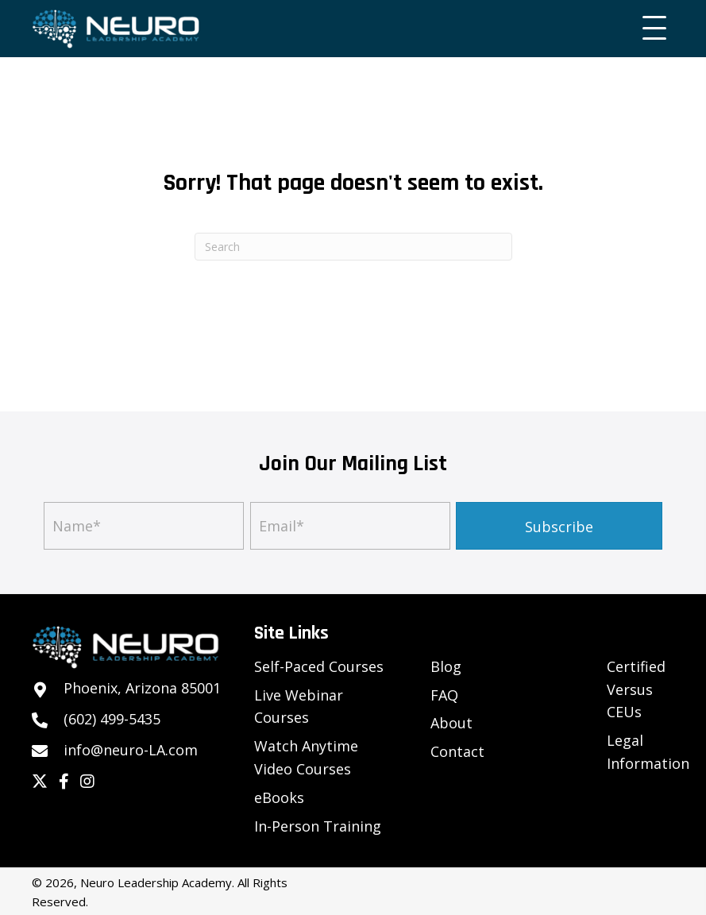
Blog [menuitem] (445, 666)
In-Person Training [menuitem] (317, 826)
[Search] (353, 247)
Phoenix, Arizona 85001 (142, 687)
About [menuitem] (451, 722)
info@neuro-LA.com (131, 749)
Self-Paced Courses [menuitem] (319, 666)
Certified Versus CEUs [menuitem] (636, 689)
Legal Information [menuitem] (648, 752)
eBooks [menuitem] (279, 797)
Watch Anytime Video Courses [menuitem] (306, 757)
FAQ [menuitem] (444, 695)
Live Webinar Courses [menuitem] (298, 706)
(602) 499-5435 (112, 718)
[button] (650, 28)
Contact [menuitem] (457, 751)
